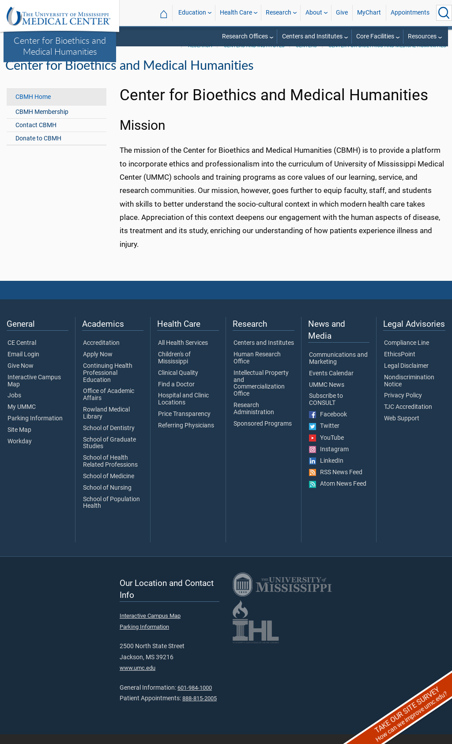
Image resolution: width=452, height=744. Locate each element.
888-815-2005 (199, 708)
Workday (20, 451)
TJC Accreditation (408, 416)
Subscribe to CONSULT (326, 410)
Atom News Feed (337, 493)
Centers (306, 55)
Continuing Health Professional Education (107, 382)
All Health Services (183, 352)
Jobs (14, 405)
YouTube (326, 447)
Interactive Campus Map (34, 391)
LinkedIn (326, 470)
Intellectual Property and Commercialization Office (261, 393)
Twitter (324, 435)
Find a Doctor (176, 394)
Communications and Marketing (338, 368)
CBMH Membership (41, 121)
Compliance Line (406, 352)
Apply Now (98, 364)
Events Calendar (331, 383)
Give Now (21, 375)
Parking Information (35, 428)
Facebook (328, 424)
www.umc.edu (137, 677)
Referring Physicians (186, 435)
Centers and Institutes (312, 36)
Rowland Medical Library (106, 423)
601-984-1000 (194, 697)
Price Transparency (184, 423)
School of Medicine (108, 486)
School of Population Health (111, 513)
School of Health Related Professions (110, 471)
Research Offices (245, 36)
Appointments (410, 12)
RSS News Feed (335, 482)
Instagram (329, 459)
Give (342, 12)
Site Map (19, 439)
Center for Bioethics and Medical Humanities (60, 45)
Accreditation (101, 352)
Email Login (23, 364)
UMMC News (326, 394)
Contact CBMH (35, 135)
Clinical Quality (178, 382)
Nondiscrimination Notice (409, 391)
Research (278, 12)
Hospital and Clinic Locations (183, 409)
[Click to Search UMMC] (444, 13)
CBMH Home (33, 106)
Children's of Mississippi (174, 368)
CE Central (22, 352)
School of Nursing (107, 497)
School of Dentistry (109, 438)
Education (192, 12)
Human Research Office (257, 368)
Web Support (401, 428)
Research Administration (254, 419)
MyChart (369, 12)
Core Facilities (375, 36)
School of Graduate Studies (109, 453)
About (313, 12)
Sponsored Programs (263, 433)
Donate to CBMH (38, 148)
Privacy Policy (403, 405)
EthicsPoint (399, 364)
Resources (422, 36)
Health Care (236, 12)
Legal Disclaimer (406, 375)
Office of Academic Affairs (108, 405)
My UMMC (22, 416)
